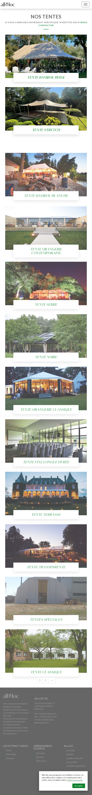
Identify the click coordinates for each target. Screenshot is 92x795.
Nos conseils (71, 762)
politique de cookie (75, 780)
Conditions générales (75, 766)
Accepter (78, 785)
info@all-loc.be (47, 719)
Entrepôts (40, 753)
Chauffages (11, 754)
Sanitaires (10, 758)
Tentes (9, 750)
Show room (41, 761)
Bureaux (40, 757)
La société (70, 750)
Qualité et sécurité (74, 758)
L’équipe (69, 754)
